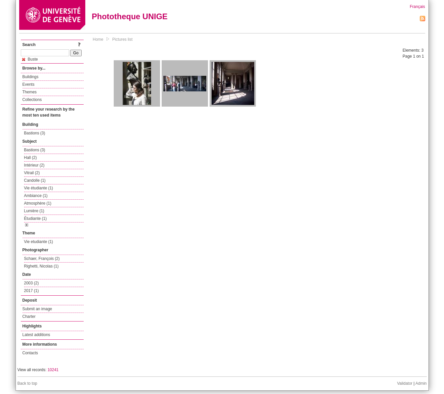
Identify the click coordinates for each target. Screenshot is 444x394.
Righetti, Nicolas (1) (41, 266)
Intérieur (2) (34, 165)
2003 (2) (31, 283)
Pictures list (122, 39)
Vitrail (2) (32, 173)
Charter (29, 316)
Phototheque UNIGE (130, 16)
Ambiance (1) (36, 195)
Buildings (30, 76)
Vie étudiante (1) (38, 188)
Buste (30, 59)
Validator (404, 383)
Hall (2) (30, 157)
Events (28, 84)
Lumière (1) (34, 211)
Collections (32, 99)
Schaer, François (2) (42, 258)
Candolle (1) (35, 180)
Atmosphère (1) (38, 203)
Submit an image (37, 309)
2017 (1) (31, 290)
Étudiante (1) (35, 218)
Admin (420, 383)
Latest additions (36, 334)
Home (98, 39)
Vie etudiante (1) (38, 241)
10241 (53, 370)
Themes (29, 92)
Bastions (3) (34, 133)
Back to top (27, 383)
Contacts (30, 353)
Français (417, 6)
